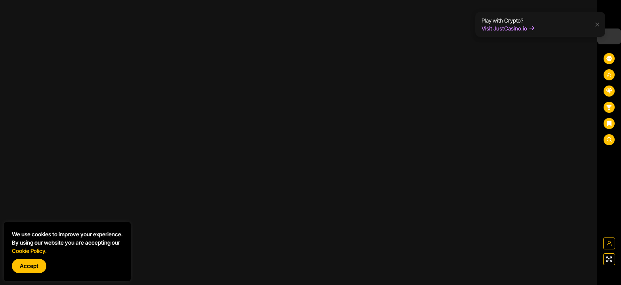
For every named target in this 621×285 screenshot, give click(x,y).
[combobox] (609, 36)
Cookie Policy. (29, 250)
